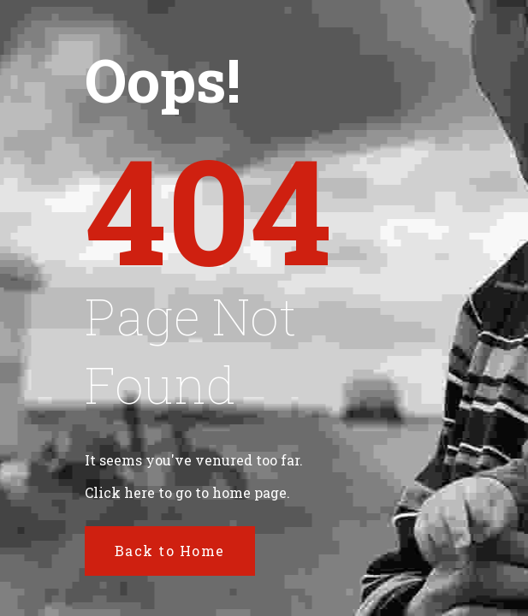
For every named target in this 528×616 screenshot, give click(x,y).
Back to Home (170, 551)
